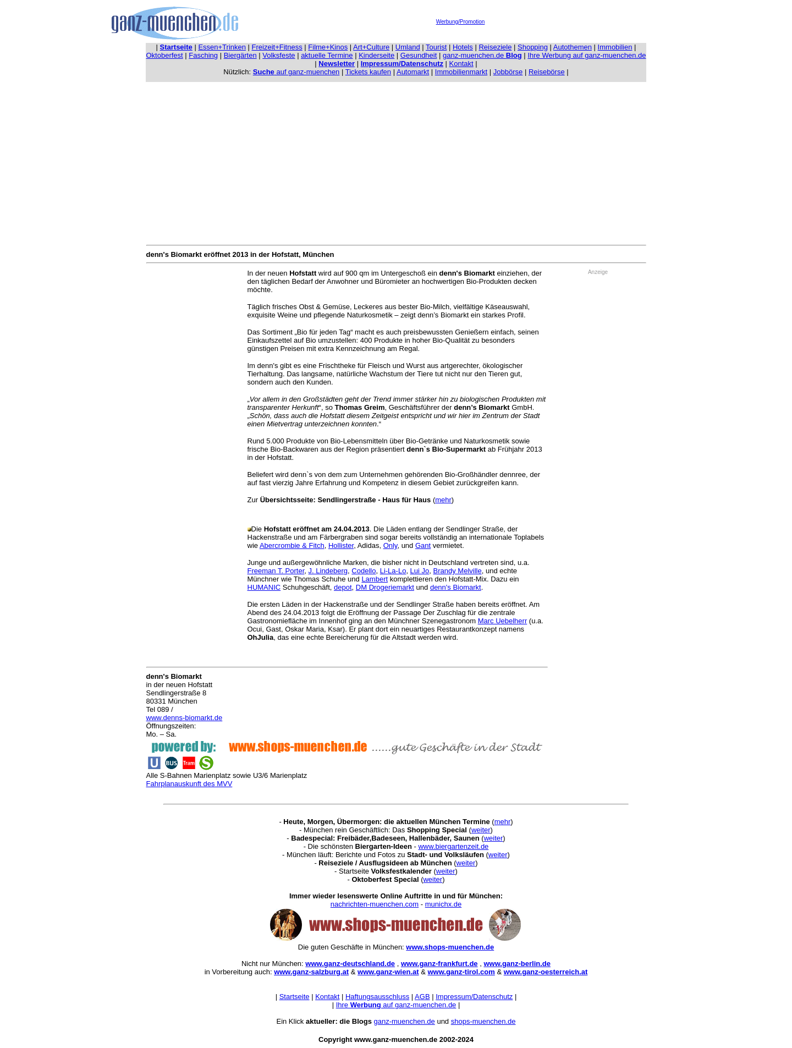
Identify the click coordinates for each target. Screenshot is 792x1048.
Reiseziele (495, 47)
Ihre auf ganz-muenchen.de (396, 1005)
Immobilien (615, 47)
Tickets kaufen (368, 72)
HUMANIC (264, 587)
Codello (363, 571)
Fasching (203, 55)
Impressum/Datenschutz (474, 996)
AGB (422, 996)
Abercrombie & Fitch (292, 545)
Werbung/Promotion (460, 22)
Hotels (463, 47)
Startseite (294, 996)
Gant (423, 545)
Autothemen (572, 47)
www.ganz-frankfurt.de (439, 963)
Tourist (436, 47)
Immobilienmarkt (461, 72)
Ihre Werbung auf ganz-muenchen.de (586, 55)
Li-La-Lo (393, 571)
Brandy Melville (457, 571)
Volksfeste (278, 55)
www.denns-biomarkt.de (184, 718)
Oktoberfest (164, 55)
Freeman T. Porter (276, 571)
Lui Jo (420, 571)
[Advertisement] (396, 161)
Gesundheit (418, 55)
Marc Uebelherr (502, 621)
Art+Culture (371, 47)
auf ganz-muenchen (296, 72)
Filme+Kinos (328, 47)
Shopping (533, 47)
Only (390, 545)
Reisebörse (547, 72)
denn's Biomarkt (455, 587)
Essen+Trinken (222, 47)
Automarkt (413, 72)
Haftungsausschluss (377, 996)
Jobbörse (507, 72)
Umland (407, 47)
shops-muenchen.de (483, 1021)
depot (343, 587)
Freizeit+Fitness (277, 47)
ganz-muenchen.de (482, 55)
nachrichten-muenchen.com (375, 904)
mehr (443, 500)
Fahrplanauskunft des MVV (189, 784)
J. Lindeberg (328, 571)
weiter (481, 830)
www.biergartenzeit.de (453, 846)
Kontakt (461, 63)
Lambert (374, 579)
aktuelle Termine (327, 55)
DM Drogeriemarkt (385, 587)
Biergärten (240, 55)
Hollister (341, 545)
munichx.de (443, 904)
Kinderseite (376, 55)
